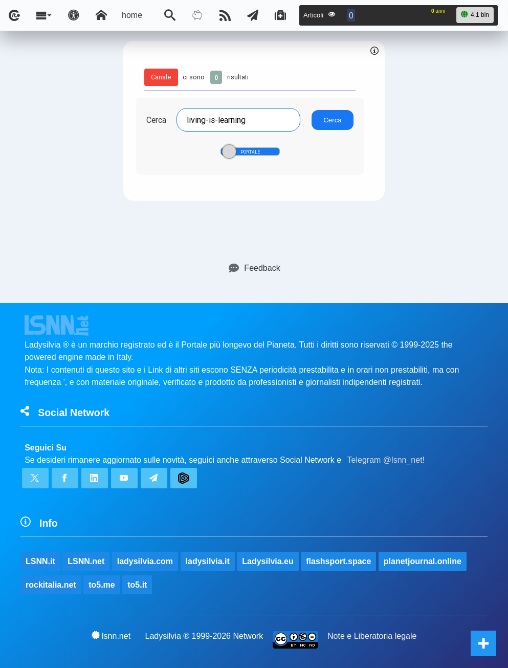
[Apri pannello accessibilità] (73, 15)
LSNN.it (40, 561)
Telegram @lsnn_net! (386, 460)
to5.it (137, 584)
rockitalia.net (51, 584)
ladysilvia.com (145, 561)
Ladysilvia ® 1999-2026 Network (204, 636)
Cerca (156, 120)
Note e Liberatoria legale (371, 636)
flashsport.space (338, 561)
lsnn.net (111, 635)
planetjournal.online (422, 561)
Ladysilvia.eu (268, 561)
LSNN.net (86, 561)
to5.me (102, 584)
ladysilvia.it (208, 561)
